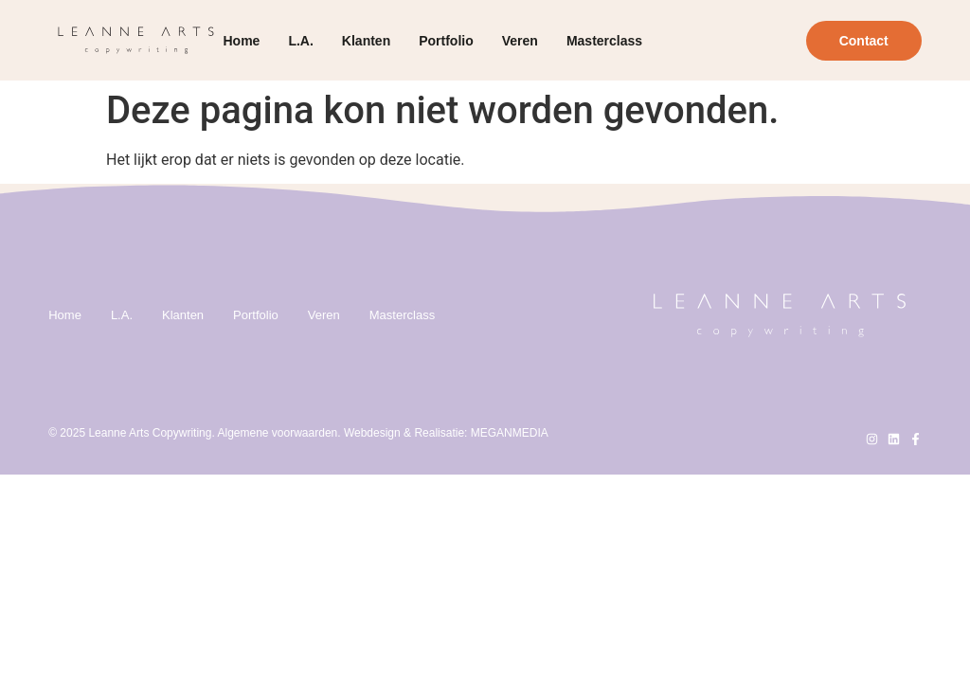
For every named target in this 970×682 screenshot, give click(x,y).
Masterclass (604, 40)
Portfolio (446, 40)
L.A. (300, 40)
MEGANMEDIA (509, 433)
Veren (520, 40)
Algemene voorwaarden (277, 433)
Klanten (366, 40)
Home (242, 40)
